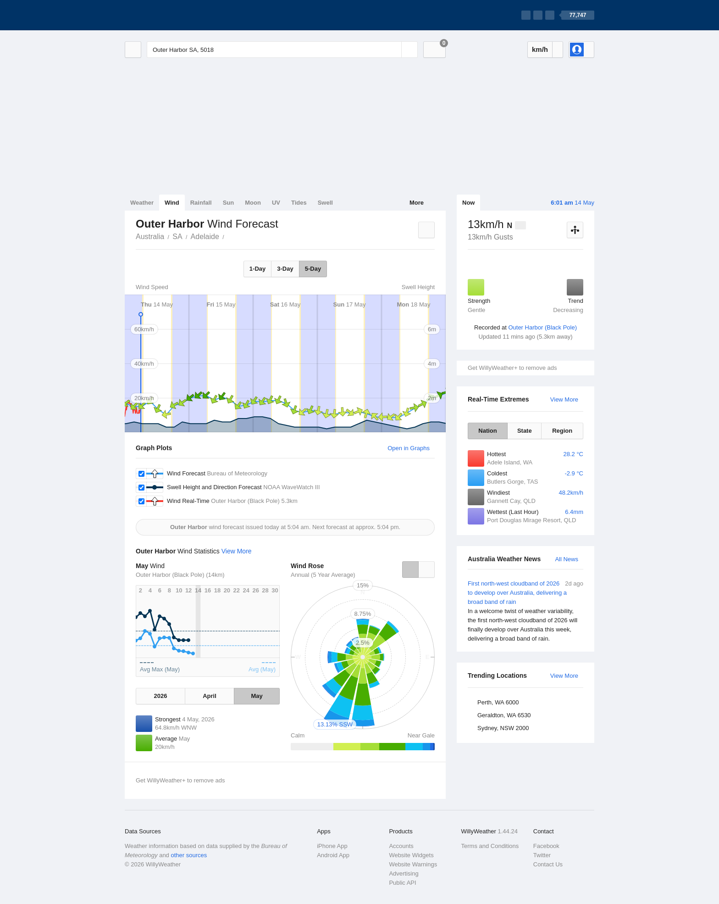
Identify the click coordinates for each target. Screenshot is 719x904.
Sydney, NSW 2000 (503, 728)
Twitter (542, 855)
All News (566, 559)
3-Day (285, 268)
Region (562, 430)
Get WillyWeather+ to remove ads (512, 367)
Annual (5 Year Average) (323, 574)
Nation (487, 430)
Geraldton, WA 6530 (504, 715)
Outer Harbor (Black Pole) (542, 327)
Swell (325, 202)
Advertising (403, 873)
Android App (333, 855)
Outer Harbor (229, 236)
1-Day (257, 268)
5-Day (313, 268)
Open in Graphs (408, 448)
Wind (172, 202)
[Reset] (393, 49)
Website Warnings (413, 864)
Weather (142, 202)
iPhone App (332, 846)
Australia (150, 236)
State (524, 430)
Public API (402, 882)
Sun (228, 202)
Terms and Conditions (490, 846)
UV (276, 202)
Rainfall (201, 202)
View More (564, 399)
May (256, 695)
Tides (299, 202)
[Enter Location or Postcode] (282, 49)
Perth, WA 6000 (498, 702)
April (209, 695)
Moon (253, 202)
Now (468, 202)
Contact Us (548, 864)
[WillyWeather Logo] (168, 15)
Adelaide (205, 236)
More (416, 202)
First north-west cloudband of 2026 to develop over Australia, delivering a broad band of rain (525, 611)
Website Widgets (411, 855)
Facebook (546, 846)
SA (177, 236)
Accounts (401, 846)
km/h (540, 49)
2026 (160, 695)
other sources (189, 855)
